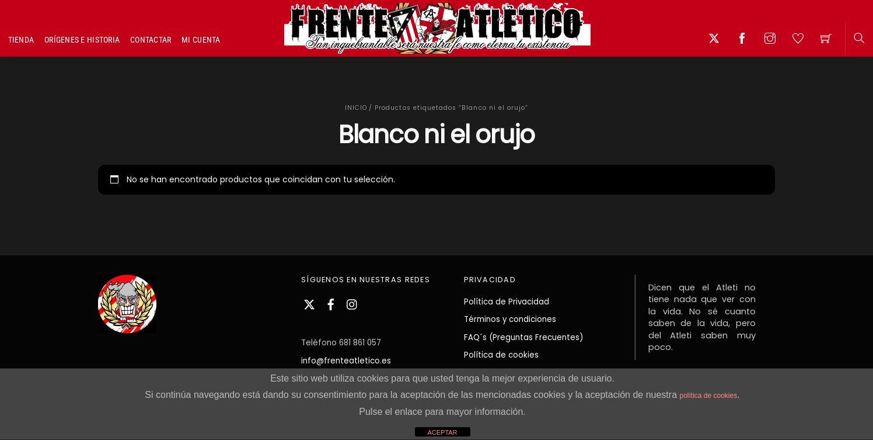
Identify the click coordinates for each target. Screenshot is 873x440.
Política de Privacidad (506, 301)
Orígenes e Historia (82, 39)
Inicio (356, 107)
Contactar (151, 39)
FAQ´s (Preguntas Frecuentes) (523, 337)
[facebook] (331, 303)
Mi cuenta (201, 39)
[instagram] (352, 303)
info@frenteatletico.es (346, 360)
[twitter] (309, 303)
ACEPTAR (442, 432)
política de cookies (708, 396)
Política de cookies (501, 355)
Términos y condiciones (510, 319)
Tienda (21, 39)
